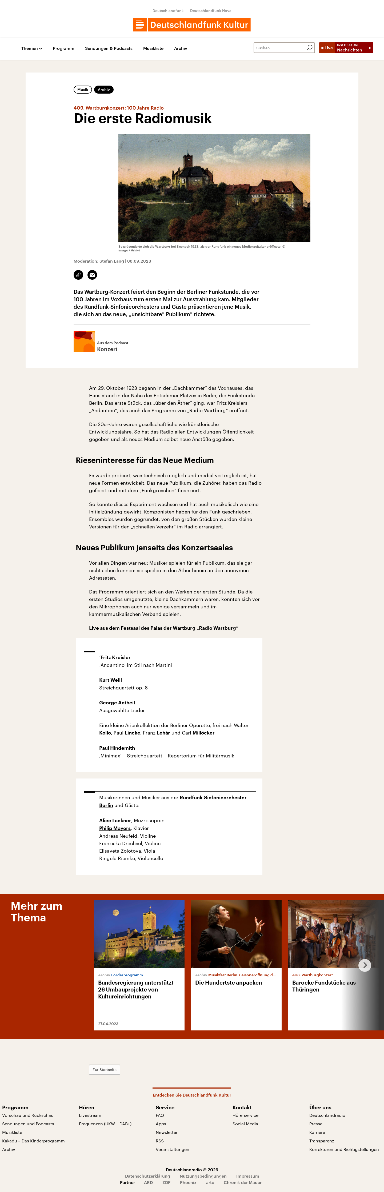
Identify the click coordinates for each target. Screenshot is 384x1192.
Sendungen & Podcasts (109, 48)
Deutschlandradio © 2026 (192, 1169)
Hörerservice (245, 1115)
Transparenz (321, 1140)
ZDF (166, 1182)
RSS (160, 1140)
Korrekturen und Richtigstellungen (344, 1149)
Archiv (180, 48)
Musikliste (153, 48)
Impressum (247, 1175)
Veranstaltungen (172, 1149)
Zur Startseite (105, 1069)
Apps (161, 1123)
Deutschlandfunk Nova (210, 10)
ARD (148, 1182)
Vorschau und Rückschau (28, 1115)
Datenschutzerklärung (147, 1175)
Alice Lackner (115, 820)
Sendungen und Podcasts (28, 1123)
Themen (29, 48)
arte (210, 1182)
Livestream (90, 1115)
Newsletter (167, 1132)
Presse (315, 1123)
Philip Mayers (115, 828)
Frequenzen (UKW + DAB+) (105, 1123)
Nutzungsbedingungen (203, 1175)
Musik (82, 89)
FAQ (160, 1115)
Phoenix (188, 1182)
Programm (63, 48)
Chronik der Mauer (243, 1182)
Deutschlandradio (327, 1115)
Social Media (245, 1123)
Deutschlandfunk (168, 10)
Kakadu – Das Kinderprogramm (33, 1140)
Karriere (317, 1132)
